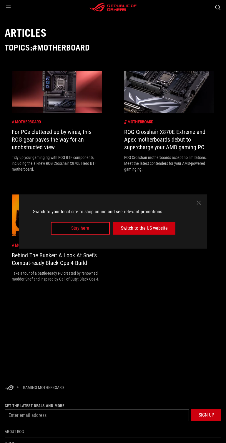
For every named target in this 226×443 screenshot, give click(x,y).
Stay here (80, 228)
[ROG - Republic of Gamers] (113, 7)
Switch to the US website (144, 228)
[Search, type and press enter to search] (217, 7)
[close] (198, 202)
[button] (8, 7)
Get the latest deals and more (34, 405)
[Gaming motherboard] (43, 387)
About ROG (14, 431)
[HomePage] (9, 388)
